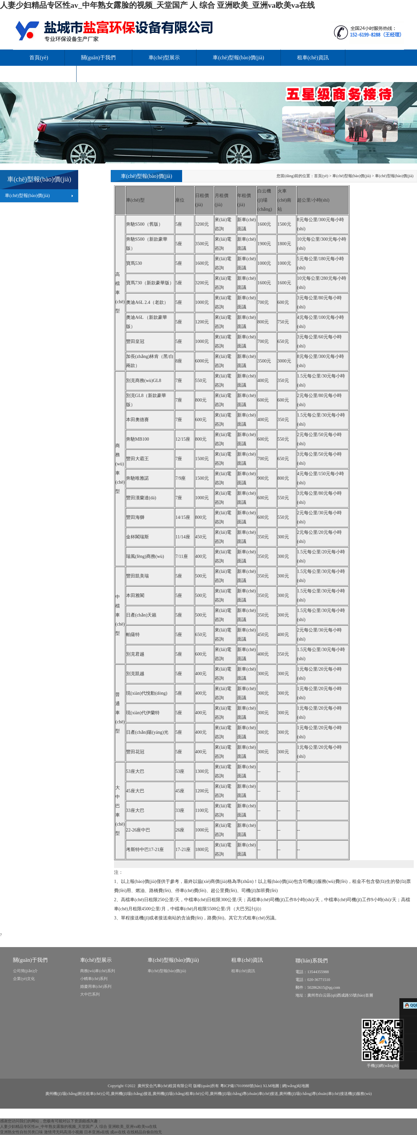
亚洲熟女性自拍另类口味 (21, 1132)
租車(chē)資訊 (313, 57)
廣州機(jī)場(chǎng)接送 (131, 1093)
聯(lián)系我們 (109, 74)
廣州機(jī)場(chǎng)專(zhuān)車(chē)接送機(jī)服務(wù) (325, 1093)
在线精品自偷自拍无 (144, 1132)
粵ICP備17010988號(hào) (241, 1086)
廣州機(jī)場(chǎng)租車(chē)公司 (180, 1093)
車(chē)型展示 (164, 57)
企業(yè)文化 (24, 978)
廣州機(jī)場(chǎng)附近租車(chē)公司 (77, 1093)
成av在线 (117, 1132)
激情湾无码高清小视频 (63, 1132)
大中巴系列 (90, 994)
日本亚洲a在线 (96, 1132)
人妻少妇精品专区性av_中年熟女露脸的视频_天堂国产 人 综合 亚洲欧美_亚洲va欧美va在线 (157, 5)
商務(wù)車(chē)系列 (97, 971)
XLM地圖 (271, 1086)
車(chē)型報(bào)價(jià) (238, 57)
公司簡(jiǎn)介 (25, 971)
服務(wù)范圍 (44, 74)
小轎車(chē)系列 (94, 978)
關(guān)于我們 (98, 57)
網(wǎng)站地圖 (295, 1086)
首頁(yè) (38, 57)
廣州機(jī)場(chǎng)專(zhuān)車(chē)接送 (244, 1093)
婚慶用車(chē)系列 (96, 986)
